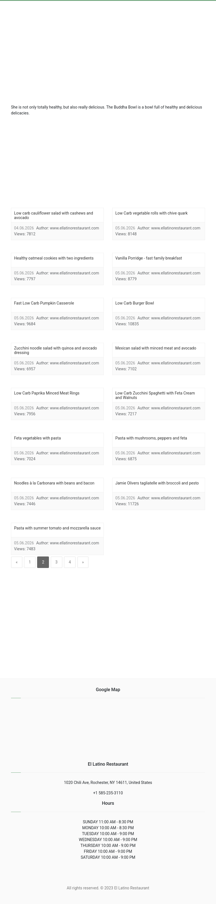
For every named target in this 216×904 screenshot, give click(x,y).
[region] (108, 161)
